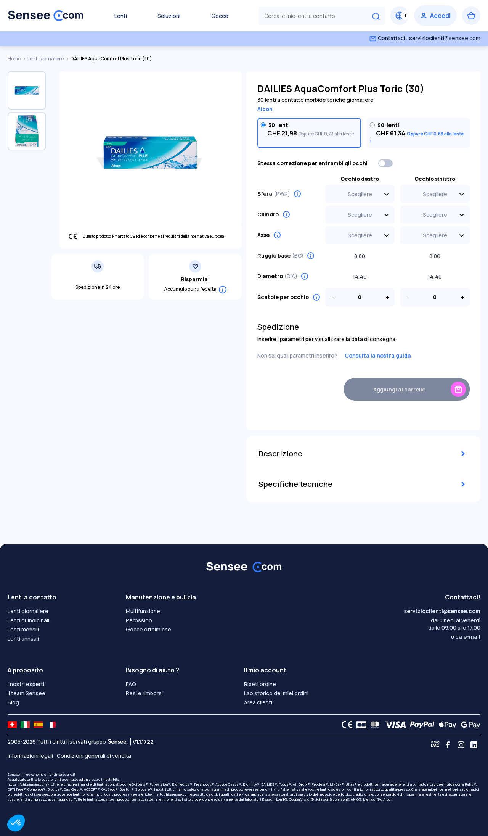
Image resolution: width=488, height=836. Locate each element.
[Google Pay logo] (468, 724)
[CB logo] (359, 724)
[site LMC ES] (38, 724)
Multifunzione (143, 611)
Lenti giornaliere (45, 58)
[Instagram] (461, 744)
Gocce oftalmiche (148, 629)
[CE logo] (345, 724)
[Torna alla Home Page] (46, 15)
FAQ (131, 684)
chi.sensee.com (43, 794)
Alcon (265, 109)
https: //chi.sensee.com (27, 784)
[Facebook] (448, 744)
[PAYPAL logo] (420, 724)
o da (465, 636)
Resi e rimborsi (144, 693)
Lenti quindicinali (28, 620)
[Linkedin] (473, 744)
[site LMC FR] (51, 725)
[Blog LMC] (435, 744)
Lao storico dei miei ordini (276, 693)
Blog (13, 702)
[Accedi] (435, 15)
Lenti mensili (23, 629)
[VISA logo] (393, 724)
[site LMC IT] (25, 724)
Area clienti (258, 702)
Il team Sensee (26, 693)
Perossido (139, 620)
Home (14, 58)
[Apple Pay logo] (445, 724)
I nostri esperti (26, 684)
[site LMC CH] (12, 724)
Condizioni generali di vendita (94, 755)
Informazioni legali (30, 755)
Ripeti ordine (260, 684)
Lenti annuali (23, 638)
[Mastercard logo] (373, 724)
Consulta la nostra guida (378, 355)
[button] (16, 823)
